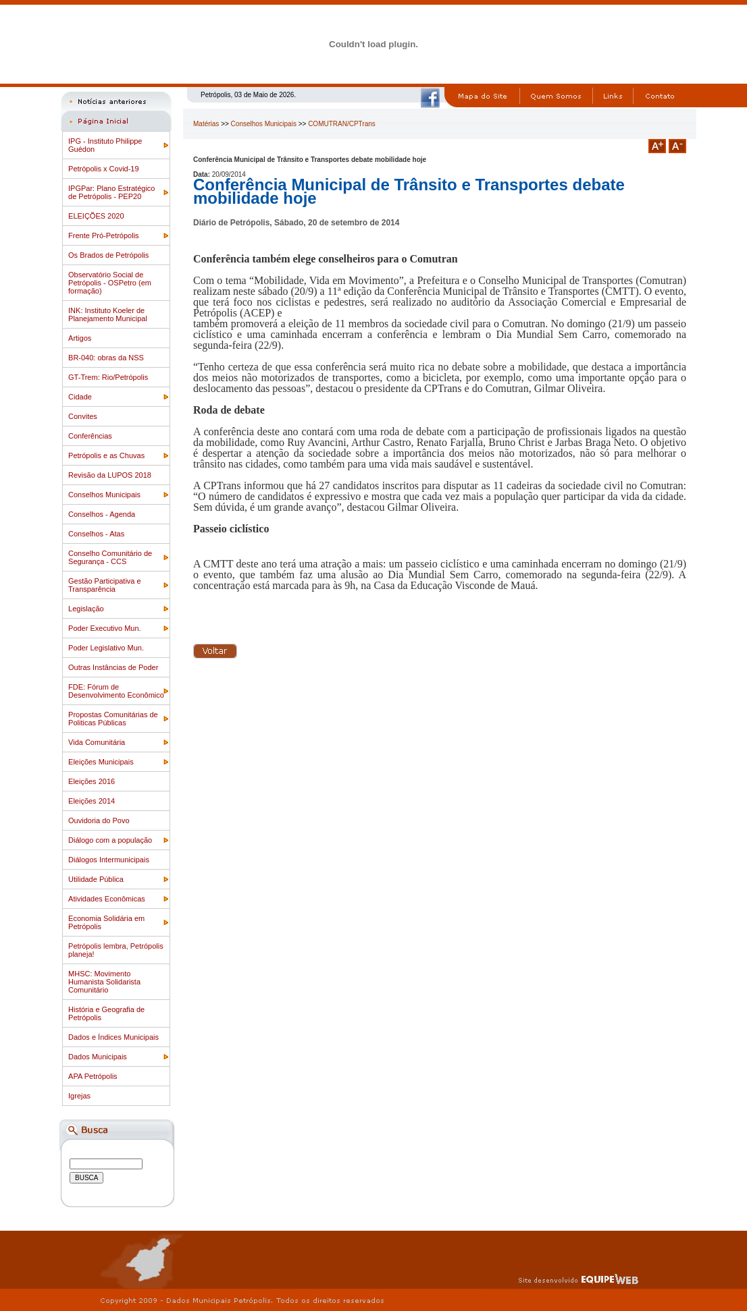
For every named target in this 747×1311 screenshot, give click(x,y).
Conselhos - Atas (96, 534)
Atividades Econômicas (106, 899)
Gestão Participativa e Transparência (104, 585)
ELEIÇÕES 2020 (96, 216)
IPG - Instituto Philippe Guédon (105, 145)
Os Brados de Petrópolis (108, 255)
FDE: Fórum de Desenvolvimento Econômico (116, 691)
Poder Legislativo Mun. (106, 648)
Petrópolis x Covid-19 (103, 169)
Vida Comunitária (96, 742)
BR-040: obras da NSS (106, 358)
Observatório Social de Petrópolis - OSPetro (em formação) (109, 283)
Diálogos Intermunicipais (108, 860)
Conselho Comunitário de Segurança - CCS (110, 557)
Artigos (79, 338)
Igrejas (79, 1096)
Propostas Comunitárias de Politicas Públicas (113, 718)
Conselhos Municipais (104, 495)
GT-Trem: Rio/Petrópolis (108, 377)
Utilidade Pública (96, 879)
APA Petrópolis (93, 1076)
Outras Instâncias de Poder (113, 667)
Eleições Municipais (101, 762)
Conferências (90, 436)
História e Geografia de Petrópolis (106, 1013)
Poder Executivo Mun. (104, 628)
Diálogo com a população (110, 840)
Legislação (86, 609)
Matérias (206, 124)
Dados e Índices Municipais (113, 1037)
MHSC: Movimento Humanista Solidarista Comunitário (104, 982)
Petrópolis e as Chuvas (106, 455)
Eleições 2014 (91, 801)
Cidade (80, 397)
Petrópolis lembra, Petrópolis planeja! (115, 950)
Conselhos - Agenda (101, 514)
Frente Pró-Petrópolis (103, 235)
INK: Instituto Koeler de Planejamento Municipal (107, 314)
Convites (82, 416)
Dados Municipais (97, 1057)
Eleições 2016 (91, 781)
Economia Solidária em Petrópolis (106, 922)
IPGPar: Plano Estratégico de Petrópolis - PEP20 (111, 192)
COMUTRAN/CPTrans (342, 124)
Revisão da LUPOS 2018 (109, 475)
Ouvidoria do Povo (99, 820)
